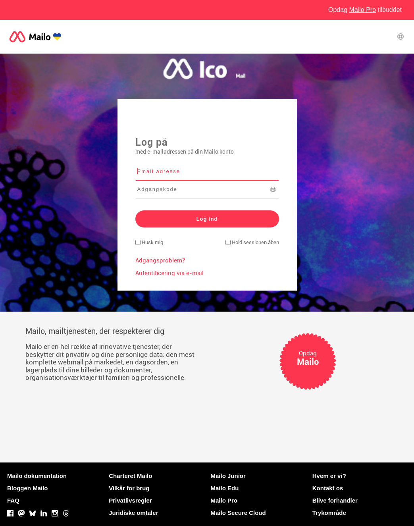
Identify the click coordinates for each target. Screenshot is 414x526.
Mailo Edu (225, 488)
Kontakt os (327, 488)
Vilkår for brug (129, 488)
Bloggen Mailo (27, 488)
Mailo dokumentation (37, 475)
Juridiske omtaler (133, 512)
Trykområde (329, 512)
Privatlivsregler (130, 500)
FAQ (13, 500)
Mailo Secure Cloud (238, 512)
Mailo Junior (228, 475)
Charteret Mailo (130, 475)
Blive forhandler (335, 500)
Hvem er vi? (329, 475)
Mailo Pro (224, 500)
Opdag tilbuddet (365, 9)
